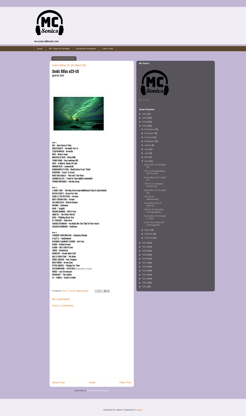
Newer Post (58, 382)
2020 (144, 251)
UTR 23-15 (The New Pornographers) (153, 210)
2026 (144, 114)
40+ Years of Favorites (59, 48)
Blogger (138, 410)
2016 (144, 266)
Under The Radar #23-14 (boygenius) (154, 223)
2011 (144, 286)
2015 (144, 270)
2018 (144, 258)
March (147, 230)
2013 (144, 278)
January (148, 238)
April (146, 161)
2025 (144, 118)
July (146, 149)
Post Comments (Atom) (98, 390)
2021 (144, 247)
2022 (144, 243)
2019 (144, 255)
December (149, 129)
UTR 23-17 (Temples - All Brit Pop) (154, 185)
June (147, 153)
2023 (144, 126)
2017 (144, 263)
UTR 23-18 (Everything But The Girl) (154, 172)
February (148, 234)
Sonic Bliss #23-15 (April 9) (152, 204)
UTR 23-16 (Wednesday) (151, 197)
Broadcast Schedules (86, 48)
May (146, 157)
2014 (144, 274)
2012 (144, 282)
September (149, 141)
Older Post (125, 382)
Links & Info (107, 48)
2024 (144, 122)
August (148, 145)
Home (40, 48)
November (149, 133)
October (148, 137)
